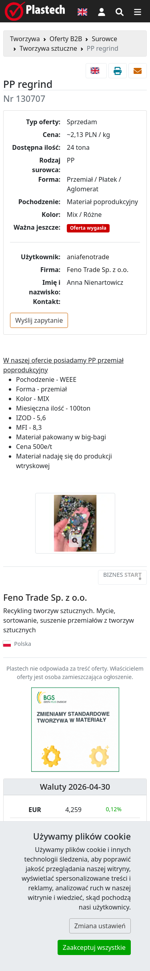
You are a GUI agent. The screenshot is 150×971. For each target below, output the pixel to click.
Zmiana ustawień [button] (100, 925)
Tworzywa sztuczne (48, 48)
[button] (101, 11)
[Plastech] (35, 11)
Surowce (104, 38)
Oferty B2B (66, 38)
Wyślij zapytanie (39, 320)
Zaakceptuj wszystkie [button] (94, 947)
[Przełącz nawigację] (137, 11)
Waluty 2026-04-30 (75, 786)
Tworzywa (25, 38)
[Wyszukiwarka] (119, 11)
